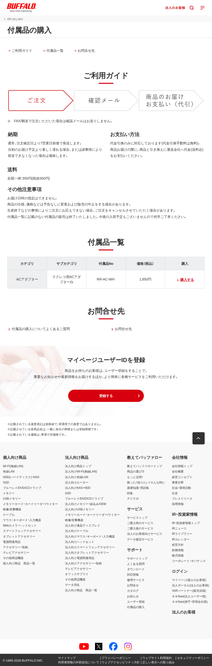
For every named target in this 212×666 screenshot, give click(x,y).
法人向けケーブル (76, 530)
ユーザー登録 (136, 601)
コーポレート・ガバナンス (189, 561)
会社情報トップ (182, 466)
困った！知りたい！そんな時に (146, 482)
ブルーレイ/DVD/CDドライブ (22, 487)
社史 (175, 493)
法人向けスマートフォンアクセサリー (90, 547)
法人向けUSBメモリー (80, 509)
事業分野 (178, 482)
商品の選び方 (136, 471)
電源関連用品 (12, 541)
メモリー (9, 493)
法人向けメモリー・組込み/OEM (85, 504)
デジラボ (133, 498)
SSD (6, 482)
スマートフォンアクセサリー (22, 530)
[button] (106, 396)
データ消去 (72, 584)
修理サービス (136, 580)
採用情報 (178, 504)
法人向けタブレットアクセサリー (87, 552)
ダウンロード (136, 569)
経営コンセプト (182, 477)
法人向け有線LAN (76, 477)
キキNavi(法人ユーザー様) (189, 596)
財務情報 (178, 550)
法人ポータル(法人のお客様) (190, 585)
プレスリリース (182, 498)
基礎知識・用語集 (138, 487)
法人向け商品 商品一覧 (81, 590)
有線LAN (8, 471)
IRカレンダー (181, 539)
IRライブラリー (182, 533)
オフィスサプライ (76, 574)
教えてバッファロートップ (144, 466)
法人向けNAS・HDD (78, 487)
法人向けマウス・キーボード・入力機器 (90, 536)
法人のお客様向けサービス (144, 533)
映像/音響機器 (12, 509)
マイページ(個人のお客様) (189, 580)
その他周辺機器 (13, 558)
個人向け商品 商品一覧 (19, 563)
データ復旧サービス (140, 539)
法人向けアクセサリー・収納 (83, 563)
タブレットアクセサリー (19, 536)
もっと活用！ (135, 477)
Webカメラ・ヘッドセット (20, 525)
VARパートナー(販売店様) (189, 590)
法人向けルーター (76, 482)
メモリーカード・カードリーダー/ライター (30, 504)
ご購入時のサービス (140, 523)
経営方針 (178, 544)
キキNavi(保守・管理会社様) (190, 601)
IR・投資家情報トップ (186, 523)
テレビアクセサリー (16, 552)
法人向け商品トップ (78, 466)
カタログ (133, 590)
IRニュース (179, 528)
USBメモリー (12, 498)
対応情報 (133, 574)
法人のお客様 (183, 612)
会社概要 (178, 471)
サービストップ (137, 517)
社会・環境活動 (181, 487)
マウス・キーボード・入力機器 (22, 520)
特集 (130, 493)
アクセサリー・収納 (15, 547)
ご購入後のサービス (140, 528)
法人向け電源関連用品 (79, 558)
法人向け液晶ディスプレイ (82, 525)
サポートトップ (137, 558)
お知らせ (133, 596)
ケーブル (9, 514)
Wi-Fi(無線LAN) (13, 466)
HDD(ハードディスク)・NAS (21, 477)
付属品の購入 (136, 607)
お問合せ (133, 585)
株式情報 (178, 555)
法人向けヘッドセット (79, 541)
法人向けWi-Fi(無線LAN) (81, 471)
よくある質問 (136, 563)
